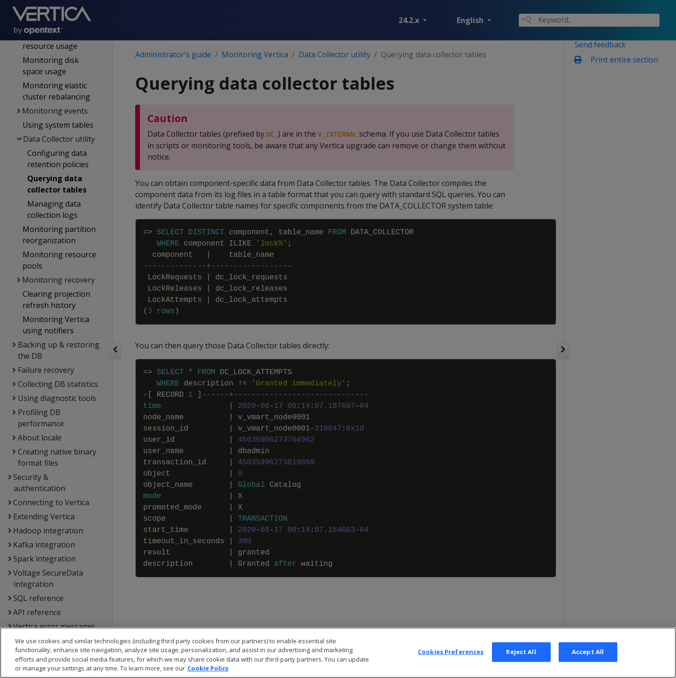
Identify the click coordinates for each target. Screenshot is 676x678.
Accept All (588, 659)
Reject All (521, 659)
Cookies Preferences (451, 659)
